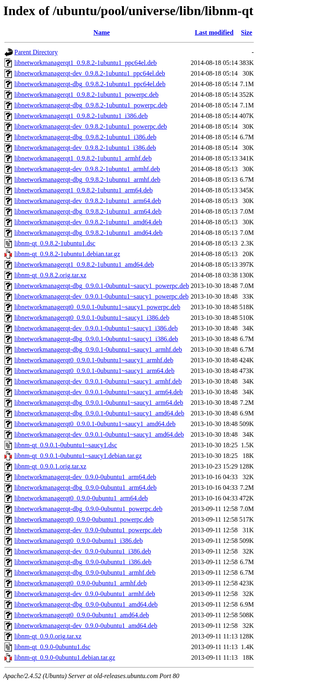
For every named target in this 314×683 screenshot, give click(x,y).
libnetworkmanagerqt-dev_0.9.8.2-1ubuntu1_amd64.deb (88, 222)
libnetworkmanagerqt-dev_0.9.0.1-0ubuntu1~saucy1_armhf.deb (98, 381)
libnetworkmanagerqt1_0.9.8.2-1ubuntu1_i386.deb (81, 115)
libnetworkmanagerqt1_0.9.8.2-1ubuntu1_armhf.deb (83, 158)
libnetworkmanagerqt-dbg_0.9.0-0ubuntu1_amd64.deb (86, 604)
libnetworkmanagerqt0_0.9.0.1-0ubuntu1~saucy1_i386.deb (91, 317)
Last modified (214, 32)
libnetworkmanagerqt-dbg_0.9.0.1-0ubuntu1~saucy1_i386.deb (96, 338)
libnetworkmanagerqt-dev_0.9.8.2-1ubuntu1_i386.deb (85, 147)
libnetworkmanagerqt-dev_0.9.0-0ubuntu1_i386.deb (82, 551)
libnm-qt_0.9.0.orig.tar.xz (47, 636)
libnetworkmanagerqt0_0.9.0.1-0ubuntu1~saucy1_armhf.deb (93, 360)
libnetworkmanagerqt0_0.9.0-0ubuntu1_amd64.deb (81, 615)
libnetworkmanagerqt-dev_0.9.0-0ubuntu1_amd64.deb (85, 625)
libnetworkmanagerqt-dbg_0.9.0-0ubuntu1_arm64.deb (85, 487)
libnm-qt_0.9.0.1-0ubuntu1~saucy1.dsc (65, 445)
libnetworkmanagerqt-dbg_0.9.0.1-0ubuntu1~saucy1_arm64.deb (98, 402)
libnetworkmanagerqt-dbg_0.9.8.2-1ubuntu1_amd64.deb (88, 232)
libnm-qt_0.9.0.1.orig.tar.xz (50, 466)
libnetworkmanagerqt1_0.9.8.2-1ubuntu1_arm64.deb (83, 190)
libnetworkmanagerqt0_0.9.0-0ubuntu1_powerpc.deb (84, 519)
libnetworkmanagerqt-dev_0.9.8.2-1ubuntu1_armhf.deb (87, 168)
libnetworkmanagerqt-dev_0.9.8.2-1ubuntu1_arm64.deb (87, 200)
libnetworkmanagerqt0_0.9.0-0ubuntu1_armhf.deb (80, 583)
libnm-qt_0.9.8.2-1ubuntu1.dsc (54, 243)
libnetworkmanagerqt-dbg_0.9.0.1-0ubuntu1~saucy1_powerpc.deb (101, 285)
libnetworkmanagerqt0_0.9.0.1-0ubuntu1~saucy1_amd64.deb (94, 423)
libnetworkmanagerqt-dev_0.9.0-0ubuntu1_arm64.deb (85, 476)
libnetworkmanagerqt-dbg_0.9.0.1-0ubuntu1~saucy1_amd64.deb (99, 413)
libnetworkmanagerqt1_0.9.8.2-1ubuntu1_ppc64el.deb (85, 62)
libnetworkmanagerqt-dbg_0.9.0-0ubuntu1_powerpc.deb (88, 508)
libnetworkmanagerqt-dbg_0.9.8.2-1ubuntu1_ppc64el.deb (90, 83)
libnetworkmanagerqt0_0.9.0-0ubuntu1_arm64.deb (81, 498)
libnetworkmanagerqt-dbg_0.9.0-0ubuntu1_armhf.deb (84, 572)
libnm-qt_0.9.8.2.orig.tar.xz (50, 275)
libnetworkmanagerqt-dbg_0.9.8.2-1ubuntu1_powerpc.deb (90, 105)
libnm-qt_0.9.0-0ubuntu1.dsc (52, 646)
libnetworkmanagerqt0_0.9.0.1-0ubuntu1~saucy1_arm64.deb (94, 370)
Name (102, 32)
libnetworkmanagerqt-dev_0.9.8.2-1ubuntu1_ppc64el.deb (89, 73)
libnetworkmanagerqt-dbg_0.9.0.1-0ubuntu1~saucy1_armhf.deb (98, 349)
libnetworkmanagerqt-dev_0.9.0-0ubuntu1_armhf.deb (84, 593)
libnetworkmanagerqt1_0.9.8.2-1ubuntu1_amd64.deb (84, 264)
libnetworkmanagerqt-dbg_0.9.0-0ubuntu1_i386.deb (83, 561)
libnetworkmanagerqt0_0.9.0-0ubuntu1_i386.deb (78, 540)
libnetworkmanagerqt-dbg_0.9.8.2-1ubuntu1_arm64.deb (87, 211)
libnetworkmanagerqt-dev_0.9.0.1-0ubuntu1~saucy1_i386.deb (96, 328)
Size (246, 32)
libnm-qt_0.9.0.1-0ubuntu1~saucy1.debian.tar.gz (78, 455)
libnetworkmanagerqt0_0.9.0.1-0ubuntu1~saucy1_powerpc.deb (97, 307)
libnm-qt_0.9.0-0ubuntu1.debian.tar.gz (64, 657)
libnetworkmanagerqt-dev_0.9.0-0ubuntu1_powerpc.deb (88, 530)
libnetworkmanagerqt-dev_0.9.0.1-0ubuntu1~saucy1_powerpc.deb (101, 296)
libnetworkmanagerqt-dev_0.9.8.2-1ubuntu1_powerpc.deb (90, 126)
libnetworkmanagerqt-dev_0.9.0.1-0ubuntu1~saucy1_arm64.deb (98, 391)
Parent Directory (36, 52)
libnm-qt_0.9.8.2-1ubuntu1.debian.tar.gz (67, 253)
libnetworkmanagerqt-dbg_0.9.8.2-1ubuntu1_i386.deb (85, 137)
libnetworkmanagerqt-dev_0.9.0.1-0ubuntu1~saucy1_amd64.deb (99, 434)
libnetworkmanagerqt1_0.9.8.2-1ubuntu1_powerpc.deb (86, 94)
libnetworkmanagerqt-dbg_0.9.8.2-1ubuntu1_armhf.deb (87, 179)
